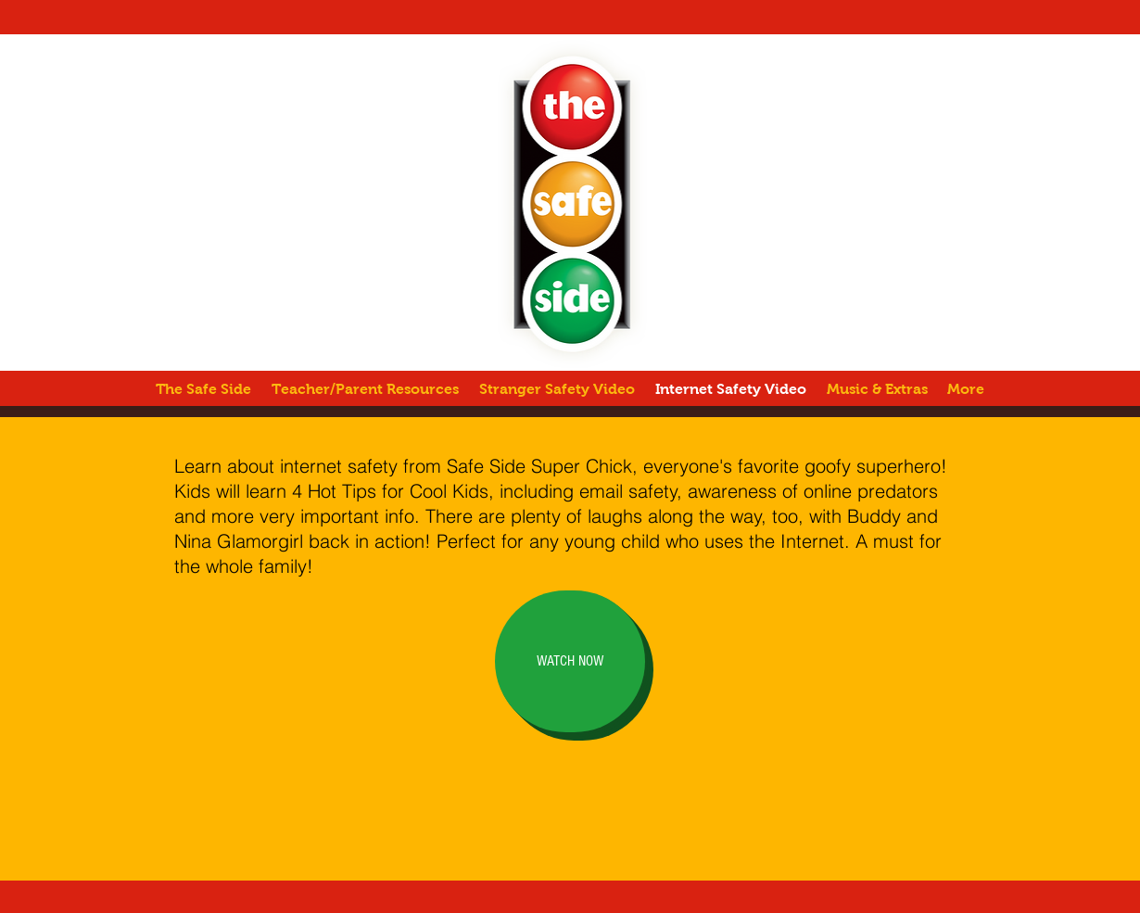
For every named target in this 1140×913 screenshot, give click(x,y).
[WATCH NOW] (570, 661)
